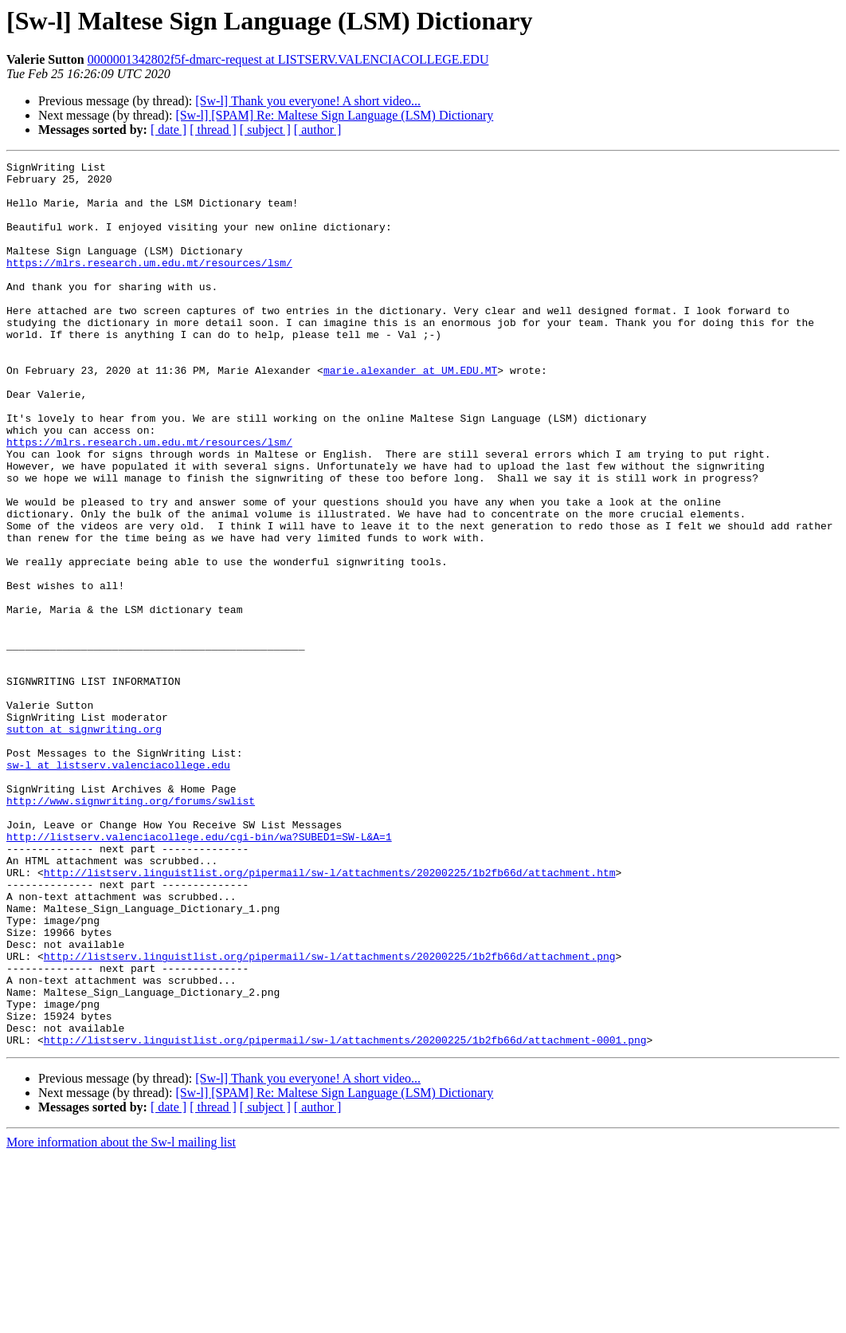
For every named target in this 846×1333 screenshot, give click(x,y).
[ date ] (168, 129)
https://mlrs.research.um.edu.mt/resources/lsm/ (149, 284)
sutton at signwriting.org (84, 843)
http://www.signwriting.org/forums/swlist (130, 929)
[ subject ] (265, 129)
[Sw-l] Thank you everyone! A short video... (308, 101)
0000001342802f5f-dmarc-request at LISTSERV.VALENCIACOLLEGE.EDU (288, 59)
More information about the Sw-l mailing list (121, 1319)
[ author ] (318, 129)
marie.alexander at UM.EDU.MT (410, 413)
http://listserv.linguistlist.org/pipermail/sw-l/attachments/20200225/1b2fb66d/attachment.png (330, 1116)
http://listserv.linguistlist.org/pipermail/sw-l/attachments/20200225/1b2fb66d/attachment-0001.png (345, 1216)
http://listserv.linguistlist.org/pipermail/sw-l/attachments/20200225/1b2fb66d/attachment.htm (330, 1016)
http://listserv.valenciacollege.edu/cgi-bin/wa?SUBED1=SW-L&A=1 (199, 972)
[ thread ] (213, 129)
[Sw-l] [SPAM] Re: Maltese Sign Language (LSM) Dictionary (334, 115)
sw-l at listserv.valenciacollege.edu (118, 886)
